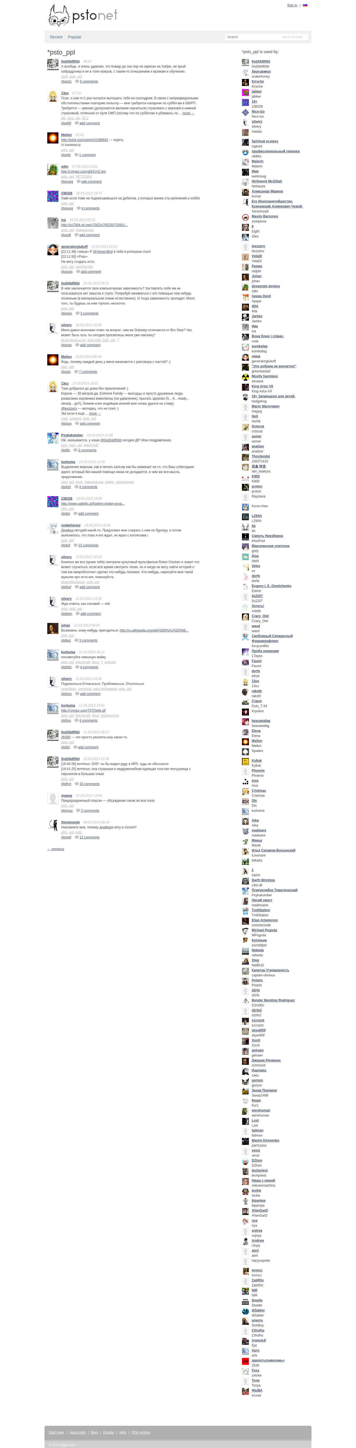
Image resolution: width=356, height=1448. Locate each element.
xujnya (257, 1230)
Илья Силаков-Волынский (273, 850)
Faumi (256, 661)
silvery (66, 325)
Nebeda (258, 950)
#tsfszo (66, 694)
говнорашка (93, 482)
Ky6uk (257, 761)
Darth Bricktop (263, 880)
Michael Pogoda (264, 930)
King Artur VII (262, 386)
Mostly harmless (265, 376)
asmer (256, 436)
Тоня (255, 1380)
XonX (256, 1040)
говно (109, 482)
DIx (254, 801)
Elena (256, 731)
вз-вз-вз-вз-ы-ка (73, 340)
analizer (258, 446)
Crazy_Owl (260, 616)
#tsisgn (66, 345)
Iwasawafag (261, 721)
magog (66, 796)
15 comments (85, 545)
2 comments (84, 450)
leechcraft (91, 445)
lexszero (258, 246)
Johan (256, 276)
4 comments (88, 208)
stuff (64, 76)
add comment (87, 123)
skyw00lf (259, 1030)
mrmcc (257, 1270)
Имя (255, 171)
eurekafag (260, 346)
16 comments (87, 783)
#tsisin (66, 372)
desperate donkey (266, 286)
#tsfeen (66, 614)
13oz (65, 93)
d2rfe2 (257, 1010)
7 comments (85, 371)
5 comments (86, 81)
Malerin (257, 161)
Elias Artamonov (265, 920)
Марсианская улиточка (271, 546)
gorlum (257, 1080)
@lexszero (69, 408)
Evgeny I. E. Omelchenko (271, 586)
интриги (85, 689)
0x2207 (257, 596)
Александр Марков (267, 191)
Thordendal (261, 456)
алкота (257, 1320)
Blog (94, 1432)
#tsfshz (66, 667)
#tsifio (65, 450)
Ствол (257, 701)
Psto (63, 1445)
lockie (256, 1190)
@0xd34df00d (110, 440)
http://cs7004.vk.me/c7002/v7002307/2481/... (94, 225)
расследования (105, 689)
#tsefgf (66, 123)
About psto (77, 1432)
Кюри (256, 1100)
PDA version (141, 1432)
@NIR (65, 737)
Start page (56, 1432)
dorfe (256, 576)
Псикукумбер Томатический (275, 890)
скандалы (68, 689)
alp (63, 118)
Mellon (66, 135)
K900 (256, 476)
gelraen (258, 1050)
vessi (256, 1150)
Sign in (292, 5)
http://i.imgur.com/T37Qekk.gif (83, 710)
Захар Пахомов (264, 1090)
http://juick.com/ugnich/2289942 (84, 140)
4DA (255, 306)
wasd (256, 626)
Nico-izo (258, 111)
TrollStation (261, 910)
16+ (254, 101)
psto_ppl (75, 76)
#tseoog (67, 208)
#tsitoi (65, 514)
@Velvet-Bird (103, 252)
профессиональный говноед (276, 151)
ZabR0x (258, 1280)
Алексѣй (259, 1340)
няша (256, 356)
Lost (255, 1120)
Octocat (258, 426)
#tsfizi (65, 747)
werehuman (261, 1110)
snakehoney (70, 525)
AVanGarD (260, 1210)
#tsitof (65, 545)
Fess (255, 1370)
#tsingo (66, 313)
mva (255, 781)
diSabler (258, 1310)
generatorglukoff (74, 247)
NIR (255, 1290)
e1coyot (258, 1020)
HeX (255, 416)
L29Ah (257, 516)
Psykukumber (72, 435)
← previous (55, 849)
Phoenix (258, 771)
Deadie (257, 1300)
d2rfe (256, 990)
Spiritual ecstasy (265, 141)
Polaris (257, 980)
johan (65, 625)
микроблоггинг (73, 582)
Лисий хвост (262, 900)
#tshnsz (67, 811)
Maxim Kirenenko (265, 1140)
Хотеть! (258, 606)
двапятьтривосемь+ (268, 1360)
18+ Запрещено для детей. (273, 396)
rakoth (257, 691)
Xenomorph (70, 822)
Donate (108, 1432)
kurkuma (68, 462)
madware (259, 830)
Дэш (255, 556)
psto (64, 445)
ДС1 (85, 118)
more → (189, 113)
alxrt (255, 1251)
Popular (74, 37)
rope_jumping (71, 418)
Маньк (257, 840)
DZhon (257, 1160)
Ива (255, 326)
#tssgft (66, 235)
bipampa (258, 1200)
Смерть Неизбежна (267, 536)
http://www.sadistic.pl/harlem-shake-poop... (93, 504)
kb (254, 526)
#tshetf (66, 837)
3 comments (86, 313)
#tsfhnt (66, 784)
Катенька (259, 940)
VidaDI (257, 256)
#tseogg (67, 182)
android (109, 662)
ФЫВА (257, 1390)
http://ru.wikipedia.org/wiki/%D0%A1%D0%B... (154, 630)
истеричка (84, 267)
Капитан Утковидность (270, 970)
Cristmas (259, 791)
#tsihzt (66, 487)
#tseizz (66, 81)
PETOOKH (84, 177)
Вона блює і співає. (268, 336)
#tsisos (66, 423)
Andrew (258, 1240)
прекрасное (85, 230)
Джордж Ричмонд (266, 1060)
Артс (255, 1350)
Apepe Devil (261, 296)
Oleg (255, 960)
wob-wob (94, 340)
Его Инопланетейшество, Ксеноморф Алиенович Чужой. (277, 203)
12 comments (87, 837)
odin (64, 167)
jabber (257, 91)
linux (79, 482)
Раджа (257, 266)
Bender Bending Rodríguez (273, 1000)
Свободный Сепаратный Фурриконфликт (272, 638)
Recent (56, 37)
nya (255, 1220)
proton (257, 486)
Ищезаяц (259, 1070)
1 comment (85, 154)
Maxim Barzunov (265, 216)
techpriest (260, 1170)
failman (257, 1130)
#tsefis (66, 155)
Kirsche (258, 81)
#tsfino (66, 720)
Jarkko (257, 316)
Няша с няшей (263, 1180)
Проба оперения (265, 651)
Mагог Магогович (266, 406)
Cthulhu (258, 1330)
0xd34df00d (70, 61)
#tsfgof (66, 587)
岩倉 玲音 (259, 466)
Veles (256, 566)
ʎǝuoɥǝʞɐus (261, 71)
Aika (255, 820)
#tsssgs (67, 272)
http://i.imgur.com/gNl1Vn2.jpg (83, 172)
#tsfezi (66, 640)
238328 (66, 193)
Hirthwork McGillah (267, 181)
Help (123, 1432)
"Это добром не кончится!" (274, 366)
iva (63, 220)
